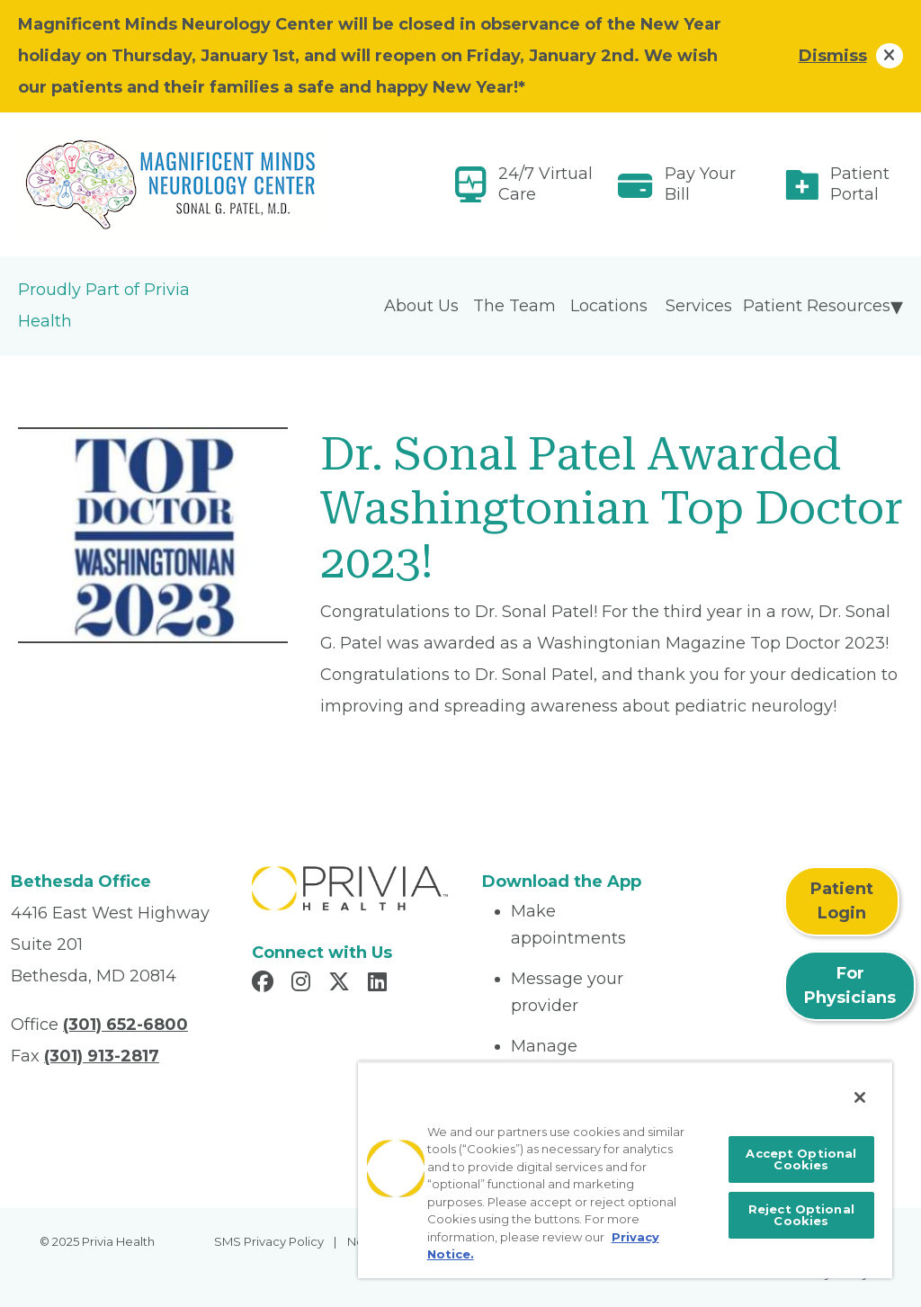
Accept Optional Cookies (801, 1159)
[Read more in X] (341, 984)
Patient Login (841, 901)
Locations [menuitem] (609, 306)
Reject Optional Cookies (801, 1215)
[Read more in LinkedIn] (380, 984)
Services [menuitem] (699, 306)
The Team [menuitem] (514, 306)
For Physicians (850, 985)
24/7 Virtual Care (545, 184)
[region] (625, 1169)
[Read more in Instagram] (303, 984)
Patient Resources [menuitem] (816, 306)
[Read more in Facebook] (265, 984)
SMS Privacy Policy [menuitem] (269, 1241)
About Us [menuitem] (421, 306)
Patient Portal (860, 184)
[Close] (860, 1097)
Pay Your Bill (700, 184)
